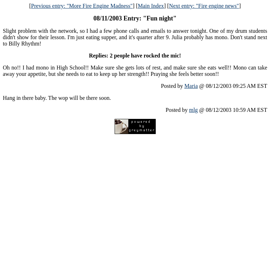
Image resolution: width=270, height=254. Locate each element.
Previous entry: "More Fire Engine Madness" (82, 6)
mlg (193, 110)
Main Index (151, 6)
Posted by (173, 86)
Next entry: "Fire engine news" (204, 6)
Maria (191, 86)
